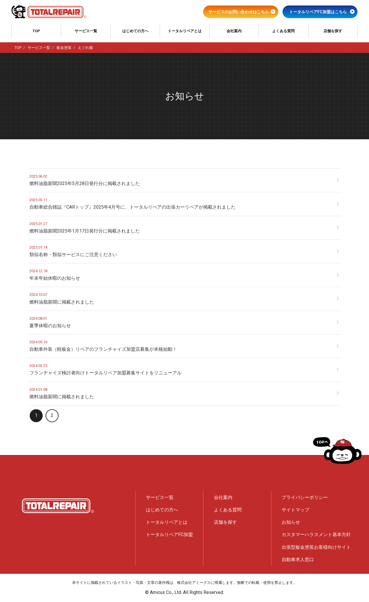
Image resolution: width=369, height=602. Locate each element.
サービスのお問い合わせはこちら (238, 11)
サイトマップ (295, 510)
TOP (36, 31)
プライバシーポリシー (305, 497)
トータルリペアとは (185, 31)
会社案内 (234, 31)
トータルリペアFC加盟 (169, 534)
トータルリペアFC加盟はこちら (318, 11)
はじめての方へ (135, 31)
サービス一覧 (86, 31)
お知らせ (291, 522)
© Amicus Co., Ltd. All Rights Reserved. (184, 592)
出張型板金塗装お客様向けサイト (316, 547)
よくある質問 (283, 31)
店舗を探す (332, 31)
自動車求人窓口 (298, 559)
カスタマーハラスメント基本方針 (316, 534)
